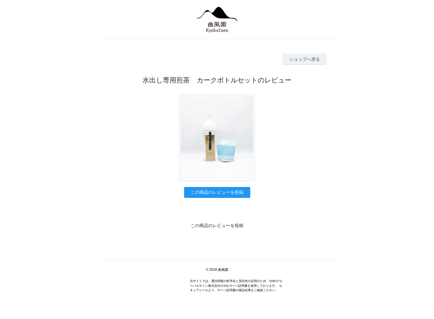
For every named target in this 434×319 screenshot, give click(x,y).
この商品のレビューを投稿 (217, 192)
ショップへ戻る (304, 59)
